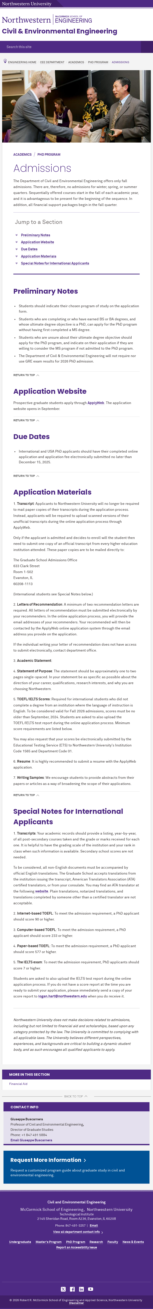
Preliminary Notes (35, 235)
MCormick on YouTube (90, 1289)
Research (96, 1242)
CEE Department (52, 62)
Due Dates (29, 249)
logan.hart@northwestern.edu (62, 996)
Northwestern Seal (76, 1267)
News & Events (133, 1242)
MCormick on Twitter (62, 1289)
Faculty (112, 1242)
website (41, 891)
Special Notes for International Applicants (55, 263)
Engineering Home (22, 62)
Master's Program (49, 1242)
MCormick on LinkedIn (81, 1289)
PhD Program (98, 62)
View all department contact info (76, 1232)
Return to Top (24, 375)
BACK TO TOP (73, 1096)
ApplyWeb (96, 403)
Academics (76, 62)
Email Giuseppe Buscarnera (31, 1140)
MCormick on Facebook (72, 1289)
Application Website (37, 242)
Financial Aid (18, 1084)
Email (94, 1225)
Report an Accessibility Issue (76, 1247)
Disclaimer (76, 1303)
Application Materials (38, 256)
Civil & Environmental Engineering (59, 31)
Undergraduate (20, 1242)
